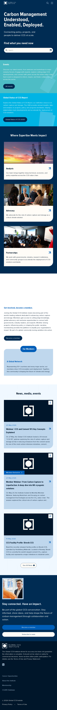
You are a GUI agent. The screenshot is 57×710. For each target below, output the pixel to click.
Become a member (13, 338)
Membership (6, 685)
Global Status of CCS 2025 (15, 119)
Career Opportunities (9, 676)
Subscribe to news (28, 634)
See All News (29, 565)
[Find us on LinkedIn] (3, 665)
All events (9, 86)
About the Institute (9, 681)
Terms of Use (22, 704)
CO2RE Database (8, 690)
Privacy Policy (7, 704)
